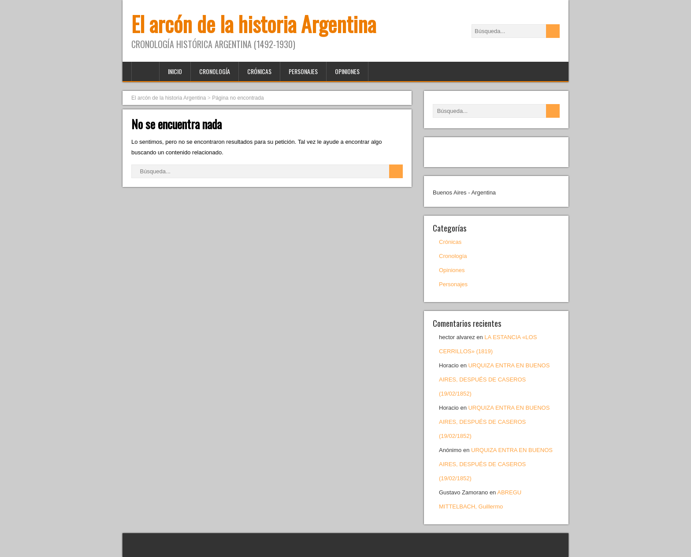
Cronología (214, 71)
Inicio (175, 71)
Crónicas (259, 71)
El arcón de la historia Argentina (253, 23)
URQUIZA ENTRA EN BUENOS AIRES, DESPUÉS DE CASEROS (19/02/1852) (494, 379)
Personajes (303, 71)
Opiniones (347, 71)
